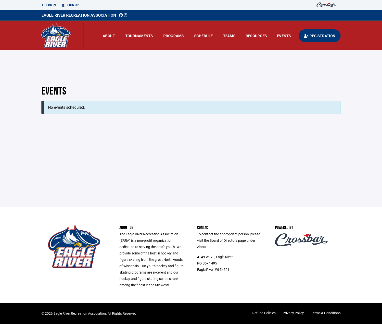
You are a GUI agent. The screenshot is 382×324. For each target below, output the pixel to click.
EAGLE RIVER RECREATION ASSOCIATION (78, 15)
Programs (173, 35)
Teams (229, 35)
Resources (256, 35)
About (109, 35)
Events (284, 35)
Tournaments (139, 35)
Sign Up (70, 5)
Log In (48, 5)
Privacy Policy (293, 313)
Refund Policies (264, 313)
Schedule (203, 35)
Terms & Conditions (326, 313)
